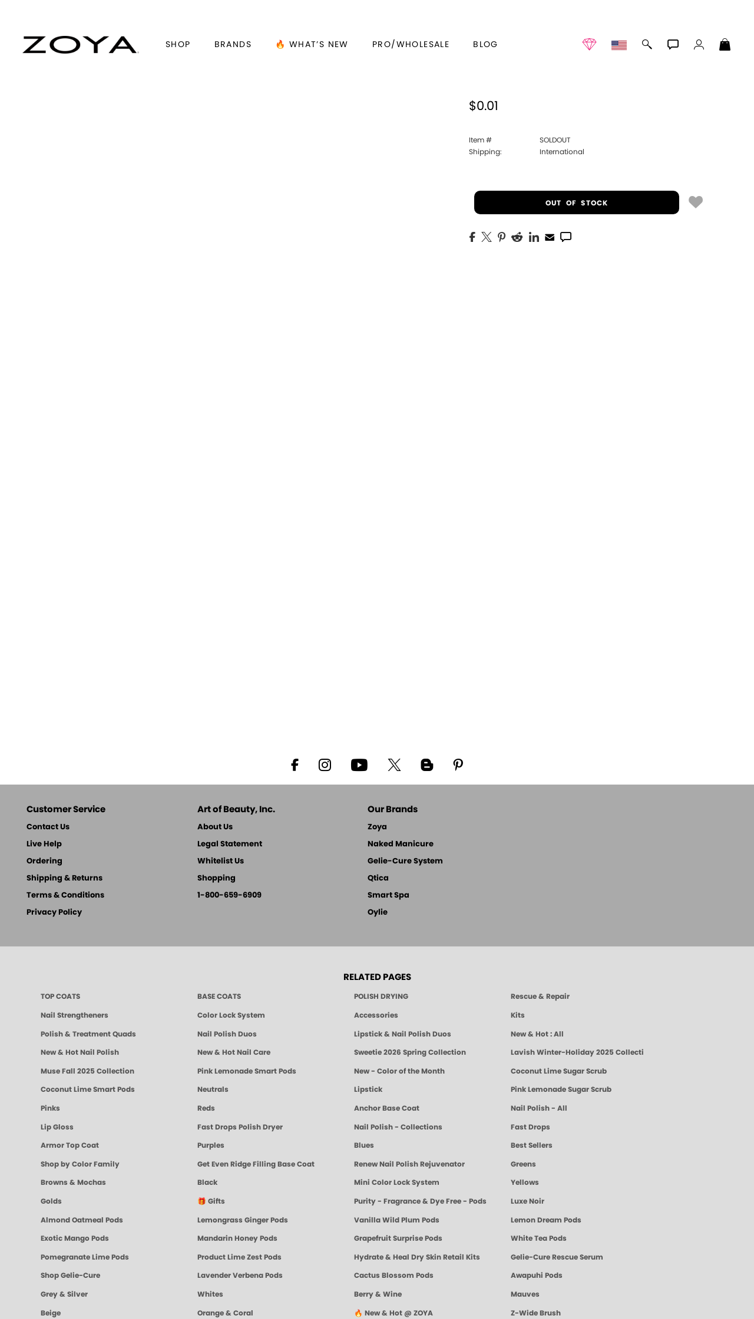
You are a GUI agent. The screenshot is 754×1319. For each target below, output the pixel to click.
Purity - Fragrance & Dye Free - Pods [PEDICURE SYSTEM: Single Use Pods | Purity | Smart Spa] (420, 1201)
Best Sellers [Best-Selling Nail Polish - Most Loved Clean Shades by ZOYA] (532, 1145)
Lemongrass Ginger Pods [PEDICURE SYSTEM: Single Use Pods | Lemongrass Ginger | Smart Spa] (242, 1220)
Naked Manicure (401, 844)
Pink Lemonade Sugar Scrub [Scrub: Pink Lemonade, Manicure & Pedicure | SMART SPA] (561, 1089)
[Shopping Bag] (725, 46)
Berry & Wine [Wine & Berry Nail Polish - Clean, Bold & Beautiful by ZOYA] (378, 1294)
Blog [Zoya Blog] (485, 45)
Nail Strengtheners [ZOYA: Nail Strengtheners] (74, 1015)
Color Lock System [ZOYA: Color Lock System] (231, 1015)
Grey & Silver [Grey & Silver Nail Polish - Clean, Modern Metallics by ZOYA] (64, 1294)
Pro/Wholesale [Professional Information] (410, 45)
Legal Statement (229, 844)
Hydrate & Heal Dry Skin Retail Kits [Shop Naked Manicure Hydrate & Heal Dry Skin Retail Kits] (417, 1257)
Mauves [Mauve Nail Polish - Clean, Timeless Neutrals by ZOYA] (525, 1294)
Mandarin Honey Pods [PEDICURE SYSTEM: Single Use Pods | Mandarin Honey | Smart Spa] (237, 1238)
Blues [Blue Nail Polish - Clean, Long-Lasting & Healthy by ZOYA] (364, 1145)
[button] (80, 45)
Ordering (44, 861)
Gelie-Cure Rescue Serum (557, 1257)
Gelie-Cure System (405, 861)
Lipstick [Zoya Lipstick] (368, 1089)
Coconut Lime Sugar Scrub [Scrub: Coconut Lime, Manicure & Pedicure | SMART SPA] (559, 1071)
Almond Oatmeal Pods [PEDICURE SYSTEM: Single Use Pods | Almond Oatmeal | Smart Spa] (82, 1220)
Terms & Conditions (65, 895)
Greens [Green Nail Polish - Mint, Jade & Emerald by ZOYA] (523, 1164)
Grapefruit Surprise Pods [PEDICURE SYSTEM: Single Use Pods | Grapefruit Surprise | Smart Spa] (398, 1238)
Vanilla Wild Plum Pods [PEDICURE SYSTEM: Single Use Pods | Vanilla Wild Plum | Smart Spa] (396, 1220)
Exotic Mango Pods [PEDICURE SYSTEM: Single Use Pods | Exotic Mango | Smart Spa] (75, 1238)
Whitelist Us (220, 861)
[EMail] (549, 236)
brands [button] (233, 45)
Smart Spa (388, 895)
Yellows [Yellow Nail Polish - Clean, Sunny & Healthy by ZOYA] (525, 1182)
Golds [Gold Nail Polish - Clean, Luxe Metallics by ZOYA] (51, 1201)
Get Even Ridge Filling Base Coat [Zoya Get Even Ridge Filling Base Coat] (256, 1164)
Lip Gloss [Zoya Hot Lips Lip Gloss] (57, 1127)
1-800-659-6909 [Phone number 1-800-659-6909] (229, 895)
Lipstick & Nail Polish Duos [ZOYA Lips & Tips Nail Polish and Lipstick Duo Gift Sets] (402, 1034)
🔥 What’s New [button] (312, 45)
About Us (215, 827)
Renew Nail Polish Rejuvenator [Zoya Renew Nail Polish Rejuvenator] (409, 1164)
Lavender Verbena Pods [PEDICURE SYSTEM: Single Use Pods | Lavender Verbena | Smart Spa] (240, 1275)
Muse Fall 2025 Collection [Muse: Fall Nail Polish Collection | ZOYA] (87, 1071)
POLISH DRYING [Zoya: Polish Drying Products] (381, 996)
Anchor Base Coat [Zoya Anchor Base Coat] (386, 1108)
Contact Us (48, 827)
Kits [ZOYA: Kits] (518, 1015)
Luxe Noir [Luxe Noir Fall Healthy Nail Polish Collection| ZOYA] (527, 1201)
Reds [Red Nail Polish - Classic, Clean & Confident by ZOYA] (206, 1108)
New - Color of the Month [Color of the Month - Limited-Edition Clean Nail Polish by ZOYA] (399, 1071)
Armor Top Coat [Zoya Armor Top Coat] (70, 1145)
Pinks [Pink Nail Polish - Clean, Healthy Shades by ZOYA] (50, 1108)
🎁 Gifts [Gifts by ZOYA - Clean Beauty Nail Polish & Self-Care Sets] (211, 1201)
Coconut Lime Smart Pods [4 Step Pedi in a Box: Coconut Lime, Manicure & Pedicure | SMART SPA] (88, 1089)
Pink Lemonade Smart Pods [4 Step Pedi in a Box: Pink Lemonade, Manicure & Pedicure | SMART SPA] (246, 1071)
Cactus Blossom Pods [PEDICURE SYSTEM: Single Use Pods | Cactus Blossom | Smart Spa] (394, 1275)
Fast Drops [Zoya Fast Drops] (530, 1127)
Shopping (216, 878)
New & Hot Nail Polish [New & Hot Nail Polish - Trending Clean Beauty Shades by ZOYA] (80, 1052)
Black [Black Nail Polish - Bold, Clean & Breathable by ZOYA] (207, 1182)
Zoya (377, 827)
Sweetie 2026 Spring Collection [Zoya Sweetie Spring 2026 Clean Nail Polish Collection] (410, 1052)
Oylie (378, 912)
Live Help (44, 844)
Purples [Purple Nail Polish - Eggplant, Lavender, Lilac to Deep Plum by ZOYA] (210, 1145)
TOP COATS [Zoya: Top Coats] (60, 996)
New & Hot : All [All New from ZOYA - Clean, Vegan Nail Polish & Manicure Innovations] (537, 1034)
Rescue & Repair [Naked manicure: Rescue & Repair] (540, 996)
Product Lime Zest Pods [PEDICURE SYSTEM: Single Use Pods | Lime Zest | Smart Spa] (239, 1257)
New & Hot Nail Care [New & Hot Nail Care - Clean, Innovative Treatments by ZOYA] (233, 1052)
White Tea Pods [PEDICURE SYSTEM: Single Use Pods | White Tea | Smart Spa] (539, 1238)
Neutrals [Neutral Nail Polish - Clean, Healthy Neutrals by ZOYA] (213, 1089)
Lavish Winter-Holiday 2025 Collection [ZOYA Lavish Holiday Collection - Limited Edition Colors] (577, 1052)
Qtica (378, 878)
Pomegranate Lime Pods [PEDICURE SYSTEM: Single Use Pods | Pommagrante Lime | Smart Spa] (85, 1257)
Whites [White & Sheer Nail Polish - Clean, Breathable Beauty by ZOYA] (210, 1294)
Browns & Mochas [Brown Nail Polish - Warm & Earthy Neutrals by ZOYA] (73, 1182)
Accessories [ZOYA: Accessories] (376, 1015)
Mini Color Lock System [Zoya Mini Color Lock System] (396, 1182)
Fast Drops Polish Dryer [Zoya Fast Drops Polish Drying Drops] (240, 1127)
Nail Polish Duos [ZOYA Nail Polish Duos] (227, 1034)
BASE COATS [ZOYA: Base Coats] (219, 996)
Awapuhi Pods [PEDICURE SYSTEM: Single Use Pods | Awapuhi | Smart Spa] (537, 1275)
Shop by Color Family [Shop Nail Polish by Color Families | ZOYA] (80, 1164)
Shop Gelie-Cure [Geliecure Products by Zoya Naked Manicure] (70, 1275)
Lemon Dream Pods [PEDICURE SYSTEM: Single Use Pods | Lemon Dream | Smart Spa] (546, 1220)
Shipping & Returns (64, 878)
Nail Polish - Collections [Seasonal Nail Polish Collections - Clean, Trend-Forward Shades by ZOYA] (398, 1127)
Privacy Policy (54, 912)
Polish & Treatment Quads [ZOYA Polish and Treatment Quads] (88, 1034)
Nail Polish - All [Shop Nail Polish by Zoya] (539, 1108)
